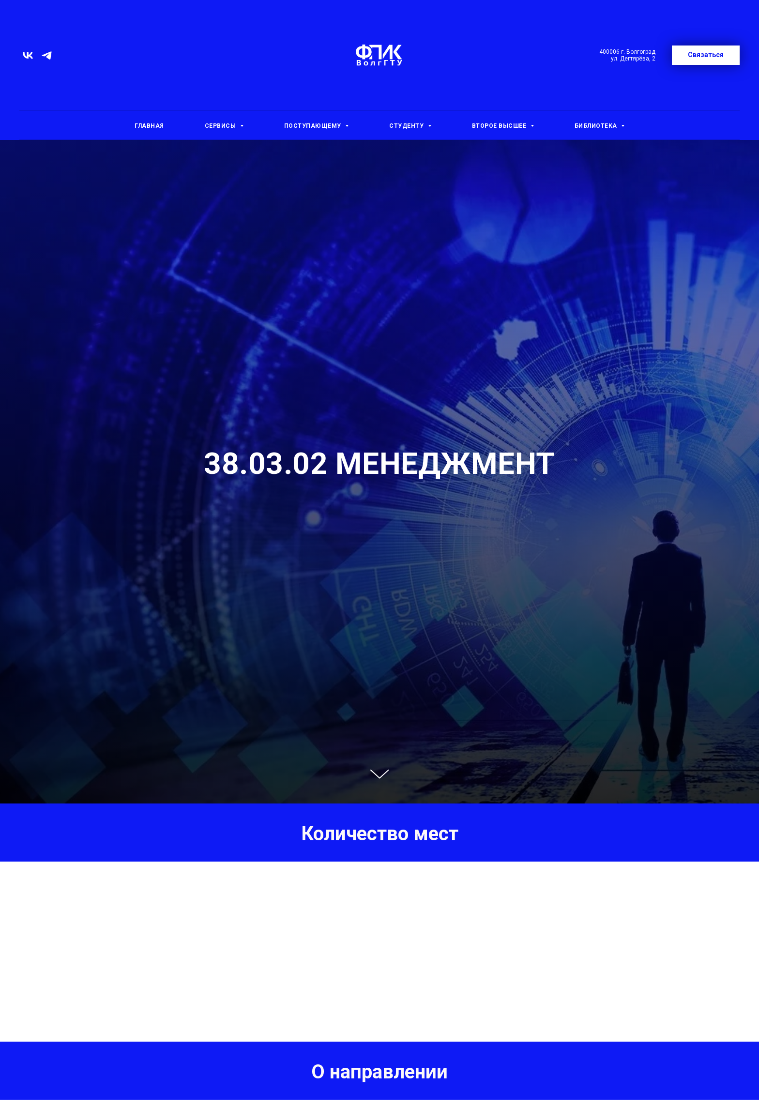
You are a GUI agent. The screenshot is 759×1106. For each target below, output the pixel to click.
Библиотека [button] (597, 125)
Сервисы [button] (221, 125)
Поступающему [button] (313, 125)
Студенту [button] (407, 125)
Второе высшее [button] (500, 125)
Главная (149, 125)
